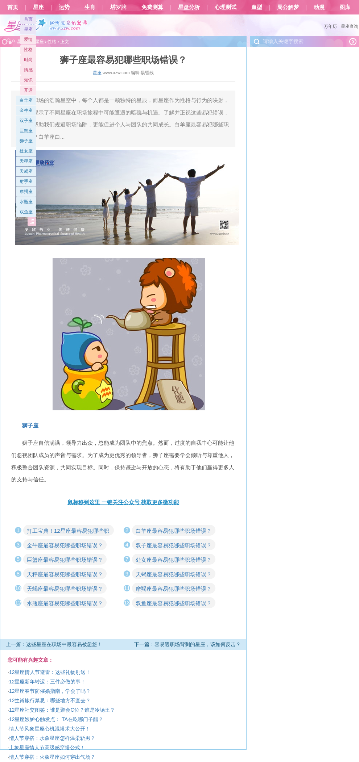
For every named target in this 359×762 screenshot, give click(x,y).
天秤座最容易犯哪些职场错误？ (65, 574)
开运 (28, 90)
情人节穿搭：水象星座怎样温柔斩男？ (52, 738)
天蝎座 (26, 171)
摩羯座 (26, 191)
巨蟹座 (26, 130)
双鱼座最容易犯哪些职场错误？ (174, 603)
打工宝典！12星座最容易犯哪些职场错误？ (68, 532)
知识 (28, 80)
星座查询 (349, 26)
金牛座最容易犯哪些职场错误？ (65, 545)
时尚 (28, 59)
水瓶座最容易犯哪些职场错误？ (65, 603)
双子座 (26, 120)
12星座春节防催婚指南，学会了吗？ (50, 691)
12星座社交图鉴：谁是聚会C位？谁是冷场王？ (62, 710)
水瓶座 (26, 201)
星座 (38, 7)
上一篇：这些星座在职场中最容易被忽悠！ (54, 644)
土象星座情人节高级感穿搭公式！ (47, 747)
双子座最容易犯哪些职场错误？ (174, 545)
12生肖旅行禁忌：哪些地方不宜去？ (50, 700)
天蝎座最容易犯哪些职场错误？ (174, 574)
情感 (28, 69)
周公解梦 (288, 7)
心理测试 (225, 7)
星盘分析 (189, 7)
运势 (64, 7)
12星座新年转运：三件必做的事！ (47, 681)
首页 (12, 7)
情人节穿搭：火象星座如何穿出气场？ (52, 757)
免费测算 (152, 7)
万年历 (330, 26)
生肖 (89, 7)
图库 (344, 7)
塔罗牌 (118, 7)
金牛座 (26, 110)
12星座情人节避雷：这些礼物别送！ (50, 672)
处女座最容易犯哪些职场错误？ (174, 560)
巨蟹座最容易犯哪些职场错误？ (65, 560)
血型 (256, 7)
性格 (28, 49)
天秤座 (26, 161)
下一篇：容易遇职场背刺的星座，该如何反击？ (187, 644)
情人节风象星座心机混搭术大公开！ (49, 729)
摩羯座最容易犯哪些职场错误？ (174, 589)
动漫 (319, 7)
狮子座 (26, 140)
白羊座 (26, 100)
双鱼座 (26, 211)
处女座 (26, 151)
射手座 (26, 181)
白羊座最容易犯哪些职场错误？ (174, 531)
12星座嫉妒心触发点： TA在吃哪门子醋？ (56, 719)
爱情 (28, 39)
